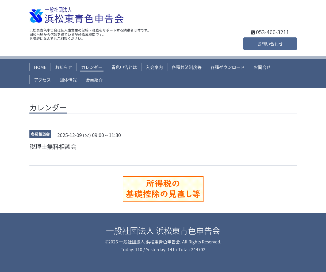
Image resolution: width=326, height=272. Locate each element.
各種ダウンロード (227, 67)
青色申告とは (124, 67)
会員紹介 (94, 79)
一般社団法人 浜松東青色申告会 (163, 230)
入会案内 (154, 67)
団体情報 (68, 79)
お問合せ (262, 67)
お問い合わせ (270, 43)
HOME (40, 67)
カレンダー (91, 67)
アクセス (42, 79)
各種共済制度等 (187, 67)
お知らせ (63, 67)
